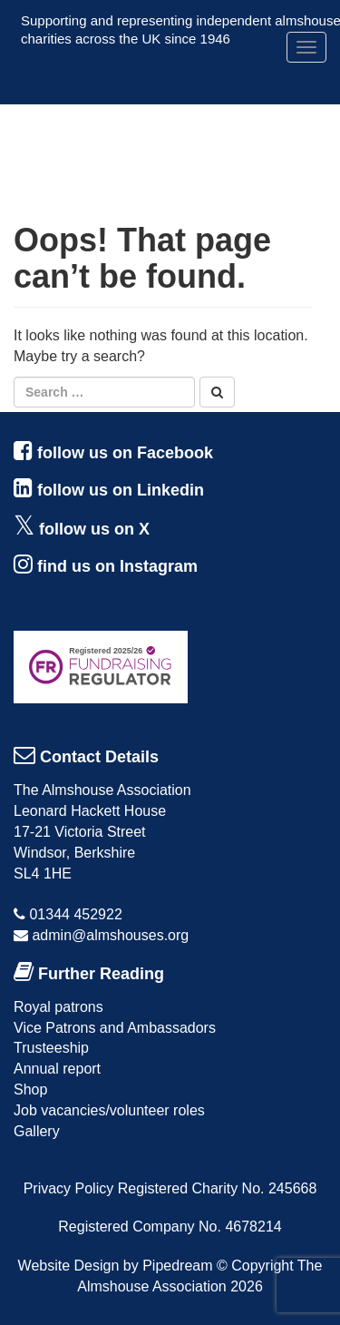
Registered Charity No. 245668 (217, 1188)
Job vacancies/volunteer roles (109, 1110)
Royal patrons (58, 1007)
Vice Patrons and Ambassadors (115, 1027)
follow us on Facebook (125, 453)
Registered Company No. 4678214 (169, 1226)
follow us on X (94, 529)
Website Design (69, 1265)
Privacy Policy (69, 1188)
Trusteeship (51, 1047)
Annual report (57, 1068)
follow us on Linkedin (120, 490)
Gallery (37, 1131)
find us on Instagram (117, 566)
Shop (30, 1089)
